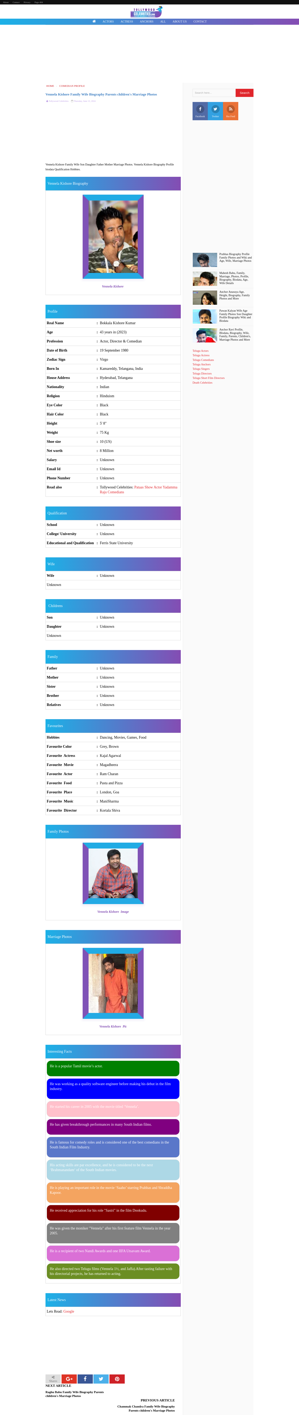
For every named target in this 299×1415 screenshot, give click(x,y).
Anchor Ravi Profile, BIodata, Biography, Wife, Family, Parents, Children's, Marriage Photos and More (235, 334)
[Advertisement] (149, 54)
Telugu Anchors (202, 364)
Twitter (215, 111)
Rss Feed (230, 111)
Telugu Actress (201, 355)
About (6, 2)
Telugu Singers (201, 368)
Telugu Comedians (203, 360)
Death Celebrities (202, 382)
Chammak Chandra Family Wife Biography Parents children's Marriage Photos (146, 1394)
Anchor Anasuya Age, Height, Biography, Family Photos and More (234, 295)
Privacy (27, 2)
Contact (16, 2)
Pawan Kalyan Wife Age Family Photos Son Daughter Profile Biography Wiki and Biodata (235, 315)
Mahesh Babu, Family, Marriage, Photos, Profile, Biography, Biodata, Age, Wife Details (234, 278)
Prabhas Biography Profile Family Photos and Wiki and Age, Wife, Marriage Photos (235, 258)
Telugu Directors (202, 373)
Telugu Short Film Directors (209, 378)
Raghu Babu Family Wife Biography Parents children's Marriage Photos (75, 1394)
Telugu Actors (201, 350)
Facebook (200, 111)
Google (68, 1311)
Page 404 (39, 2)
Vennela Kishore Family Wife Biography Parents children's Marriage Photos (101, 94)
